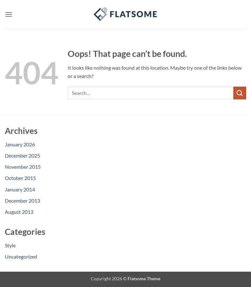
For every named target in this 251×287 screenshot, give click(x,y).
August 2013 (19, 212)
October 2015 (20, 178)
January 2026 (20, 144)
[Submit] (239, 93)
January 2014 (20, 189)
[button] (9, 14)
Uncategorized (21, 256)
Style (10, 245)
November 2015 (23, 167)
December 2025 (22, 155)
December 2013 (22, 201)
